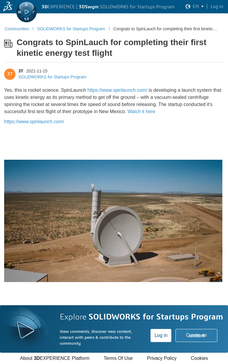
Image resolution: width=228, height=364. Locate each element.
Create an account (196, 335)
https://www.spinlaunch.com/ (117, 90)
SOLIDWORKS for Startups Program (52, 77)
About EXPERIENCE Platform (54, 358)
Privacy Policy (162, 358)
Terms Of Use (118, 358)
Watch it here (141, 111)
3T (20, 71)
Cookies (199, 358)
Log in (160, 335)
